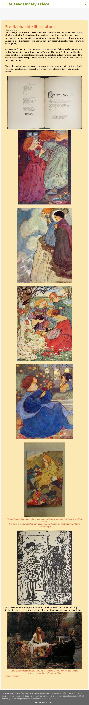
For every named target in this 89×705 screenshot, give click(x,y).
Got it (52, 702)
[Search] (52, 4)
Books (8, 676)
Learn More (41, 702)
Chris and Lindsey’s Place (27, 4)
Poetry (16, 676)
